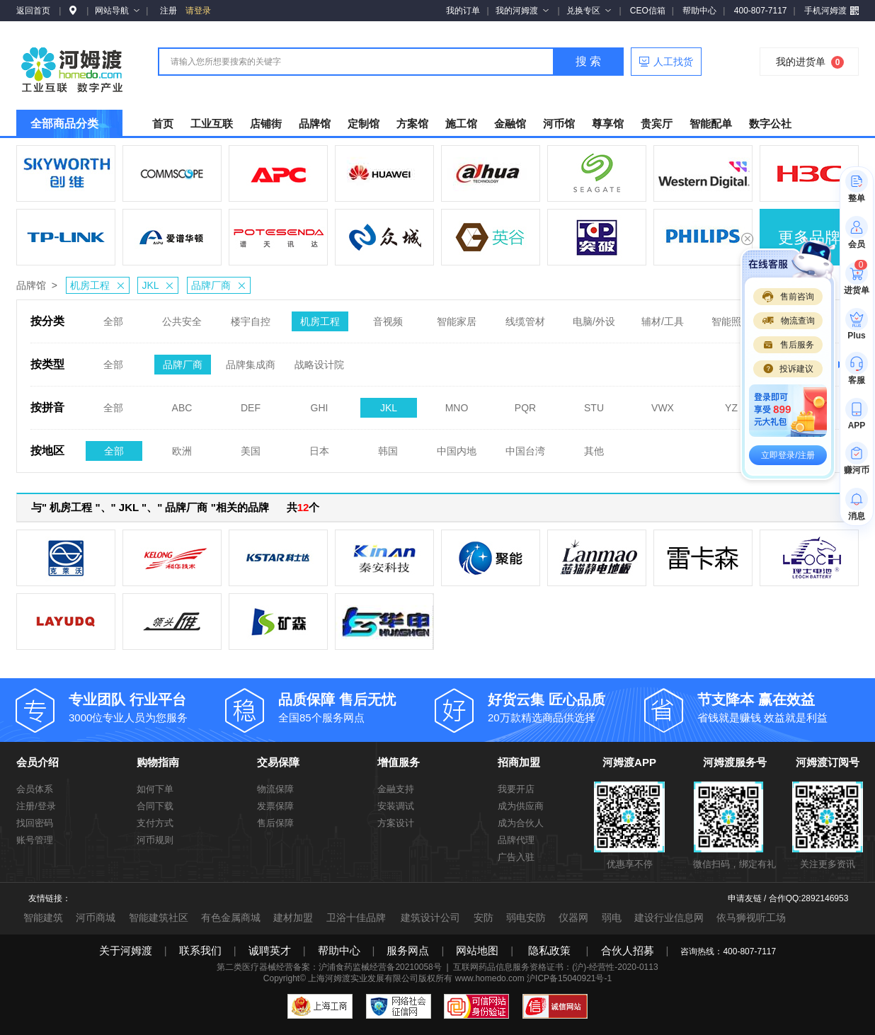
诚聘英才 (269, 950)
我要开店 (516, 789)
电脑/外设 (594, 317)
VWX (662, 403)
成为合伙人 (521, 823)
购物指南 (158, 762)
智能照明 (731, 317)
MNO (457, 403)
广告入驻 (516, 857)
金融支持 (395, 789)
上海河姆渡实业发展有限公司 (363, 978)
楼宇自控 (250, 317)
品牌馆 (31, 285)
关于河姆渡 (125, 950)
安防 (483, 917)
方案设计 (395, 823)
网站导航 (117, 11)
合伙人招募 (627, 950)
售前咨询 (788, 296)
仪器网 (573, 917)
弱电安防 (526, 917)
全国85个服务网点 (356, 707)
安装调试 (395, 806)
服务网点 (408, 950)
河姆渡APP (629, 762)
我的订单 (463, 11)
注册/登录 (36, 806)
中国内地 (456, 446)
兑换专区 (588, 11)
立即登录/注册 (787, 455)
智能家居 (456, 317)
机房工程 (99, 285)
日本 (319, 446)
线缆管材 (525, 317)
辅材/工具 (662, 317)
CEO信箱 (647, 11)
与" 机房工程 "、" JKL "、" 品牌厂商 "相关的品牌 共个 (175, 507)
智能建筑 (43, 917)
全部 (113, 317)
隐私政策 (549, 950)
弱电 (612, 917)
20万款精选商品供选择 (566, 707)
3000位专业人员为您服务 (147, 707)
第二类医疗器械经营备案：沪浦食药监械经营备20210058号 (329, 967)
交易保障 (278, 762)
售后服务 (788, 344)
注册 (168, 11)
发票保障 (275, 806)
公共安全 (182, 317)
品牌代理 (516, 840)
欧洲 (182, 446)
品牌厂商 (220, 285)
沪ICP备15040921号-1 (569, 978)
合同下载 (155, 806)
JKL (160, 285)
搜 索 (588, 61)
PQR (525, 403)
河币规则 (155, 840)
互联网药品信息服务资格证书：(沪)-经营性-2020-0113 (555, 967)
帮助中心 (699, 11)
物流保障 (275, 789)
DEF (251, 403)
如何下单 (155, 789)
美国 (251, 446)
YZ (731, 403)
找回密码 (34, 823)
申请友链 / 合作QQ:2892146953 (788, 898)
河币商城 (95, 917)
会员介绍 (37, 762)
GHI (319, 403)
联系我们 (200, 950)
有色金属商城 (231, 917)
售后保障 (275, 823)
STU (594, 403)
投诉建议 (787, 368)
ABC (182, 403)
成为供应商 (521, 806)
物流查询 (788, 320)
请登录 (198, 11)
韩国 (388, 446)
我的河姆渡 (522, 11)
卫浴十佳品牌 (356, 917)
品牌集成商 (250, 360)
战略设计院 (319, 360)
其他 (594, 446)
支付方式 (155, 823)
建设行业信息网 (669, 917)
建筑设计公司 (430, 917)
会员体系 (34, 789)
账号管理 (34, 840)
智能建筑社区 (158, 917)
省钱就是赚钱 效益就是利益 (775, 707)
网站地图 (477, 950)
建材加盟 (293, 917)
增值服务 (398, 762)
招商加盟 (519, 762)
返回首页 (33, 11)
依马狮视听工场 (751, 917)
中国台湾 (525, 446)
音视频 (388, 317)
